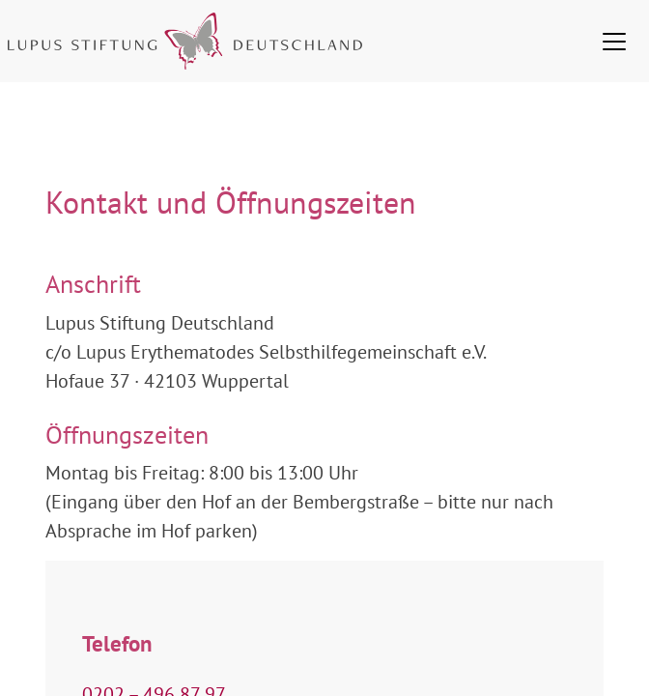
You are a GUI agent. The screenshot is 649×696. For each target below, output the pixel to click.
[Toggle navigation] (614, 41)
